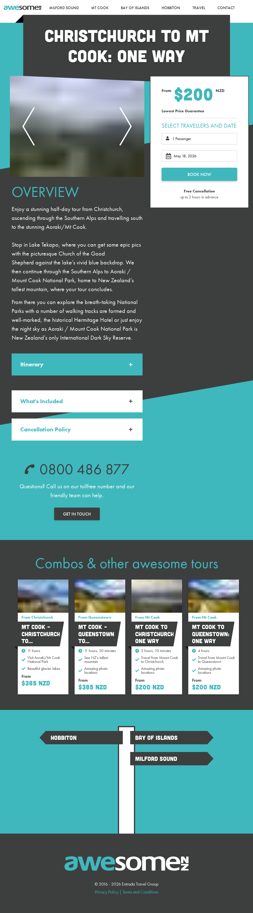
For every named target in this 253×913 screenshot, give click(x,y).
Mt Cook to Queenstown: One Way (211, 634)
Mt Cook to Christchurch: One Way (155, 634)
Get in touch (77, 514)
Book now (199, 174)
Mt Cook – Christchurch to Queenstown (40, 637)
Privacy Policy (106, 892)
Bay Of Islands (156, 737)
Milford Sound (156, 758)
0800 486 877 (84, 469)
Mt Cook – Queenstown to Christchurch (97, 637)
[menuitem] (64, 7)
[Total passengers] (199, 138)
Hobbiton (64, 737)
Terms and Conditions (140, 892)
